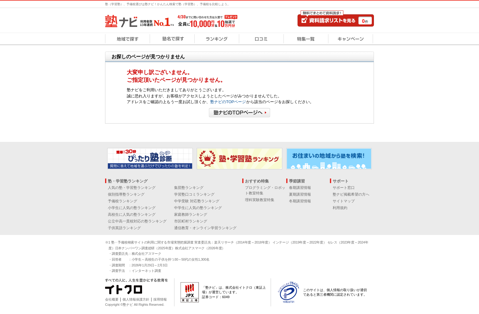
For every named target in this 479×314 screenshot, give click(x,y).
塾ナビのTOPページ (228, 101)
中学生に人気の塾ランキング (198, 208)
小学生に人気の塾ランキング (131, 208)
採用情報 (160, 299)
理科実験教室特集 (259, 200)
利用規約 (340, 208)
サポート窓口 (344, 188)
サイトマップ (344, 201)
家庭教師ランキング (190, 214)
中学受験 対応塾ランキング (196, 201)
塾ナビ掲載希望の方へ (351, 194)
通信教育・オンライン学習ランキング (205, 228)
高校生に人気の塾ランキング (131, 214)
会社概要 (112, 299)
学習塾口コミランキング (194, 194)
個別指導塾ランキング (126, 194)
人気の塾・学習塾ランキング (131, 188)
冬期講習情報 (300, 201)
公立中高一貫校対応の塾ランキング (137, 221)
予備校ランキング (122, 201)
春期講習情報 (300, 188)
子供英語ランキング (124, 228)
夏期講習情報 (300, 194)
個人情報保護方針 (135, 299)
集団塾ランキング (188, 188)
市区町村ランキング (190, 221)
